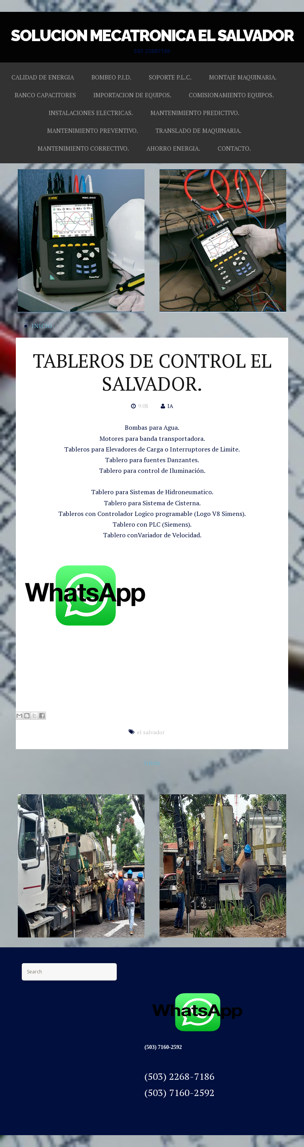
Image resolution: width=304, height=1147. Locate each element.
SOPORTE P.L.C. (170, 77)
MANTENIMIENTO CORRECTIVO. (83, 148)
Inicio (152, 762)
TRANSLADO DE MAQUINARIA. (198, 130)
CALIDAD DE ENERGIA (42, 77)
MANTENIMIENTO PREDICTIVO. (194, 113)
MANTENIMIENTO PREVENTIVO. (92, 130)
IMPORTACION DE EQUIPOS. (132, 95)
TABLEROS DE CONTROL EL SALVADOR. (152, 372)
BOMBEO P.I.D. (111, 77)
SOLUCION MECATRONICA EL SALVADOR (152, 35)
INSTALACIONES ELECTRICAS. (91, 113)
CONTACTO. (234, 148)
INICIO (42, 325)
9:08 (143, 406)
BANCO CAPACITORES (45, 95)
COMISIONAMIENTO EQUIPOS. (231, 95)
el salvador (151, 732)
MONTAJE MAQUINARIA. (243, 77)
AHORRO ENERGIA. (173, 148)
